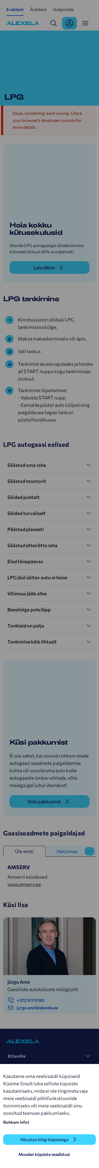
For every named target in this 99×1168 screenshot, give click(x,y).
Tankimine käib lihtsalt (32, 642)
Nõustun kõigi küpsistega (44, 1139)
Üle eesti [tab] (24, 851)
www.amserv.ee (24, 884)
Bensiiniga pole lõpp (29, 609)
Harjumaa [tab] (67, 851)
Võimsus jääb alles (27, 593)
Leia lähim (44, 267)
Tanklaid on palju (25, 625)
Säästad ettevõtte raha (32, 545)
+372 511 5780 (25, 1000)
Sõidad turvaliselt (26, 513)
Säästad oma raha (26, 465)
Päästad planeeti (25, 529)
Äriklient (38, 9)
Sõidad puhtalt (23, 497)
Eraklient (15, 9)
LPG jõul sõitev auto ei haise (37, 577)
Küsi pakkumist (44, 801)
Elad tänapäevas (25, 561)
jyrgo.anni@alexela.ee (32, 1007)
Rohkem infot (16, 1122)
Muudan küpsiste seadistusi (44, 1154)
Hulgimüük (63, 9)
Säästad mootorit (26, 481)
